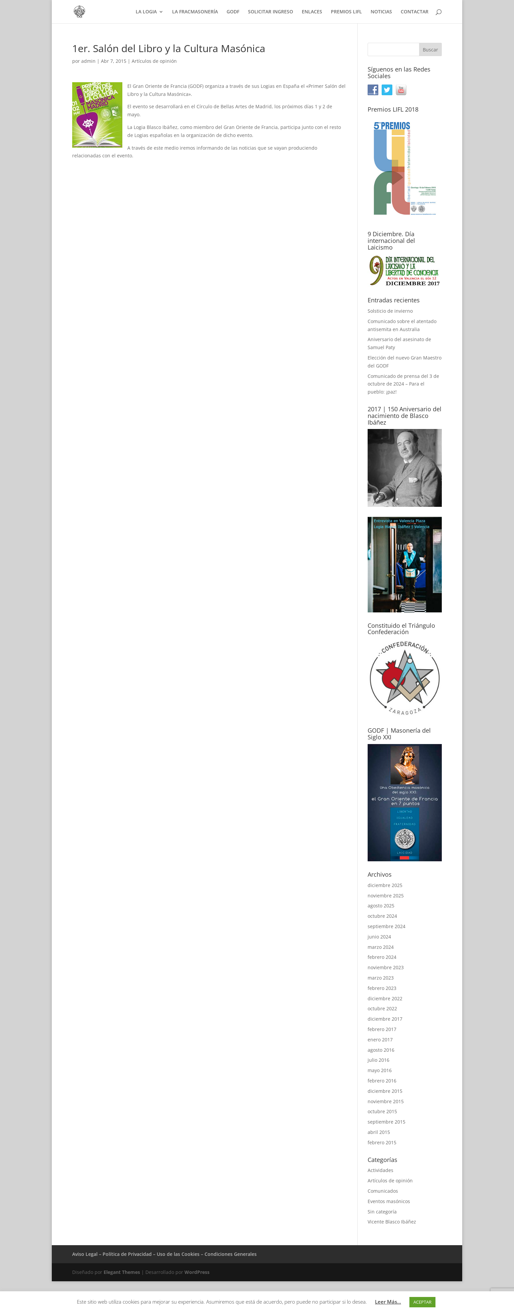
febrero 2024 (382, 957)
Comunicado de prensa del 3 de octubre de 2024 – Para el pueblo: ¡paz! (403, 384)
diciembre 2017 (385, 1019)
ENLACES (312, 12)
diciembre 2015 (385, 1091)
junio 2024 (379, 936)
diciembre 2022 (385, 998)
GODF (233, 12)
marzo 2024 (381, 947)
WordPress (197, 1272)
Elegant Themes (122, 1272)
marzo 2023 (381, 978)
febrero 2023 (382, 988)
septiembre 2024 (386, 926)
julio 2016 (378, 1060)
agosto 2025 (381, 905)
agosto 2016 (381, 1050)
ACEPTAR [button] (422, 1302)
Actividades (380, 1170)
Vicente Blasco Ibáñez (392, 1221)
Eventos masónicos (389, 1201)
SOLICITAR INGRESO (270, 12)
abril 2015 (379, 1132)
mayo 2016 (380, 1070)
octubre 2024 (382, 916)
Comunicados (383, 1191)
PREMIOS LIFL (346, 12)
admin (88, 61)
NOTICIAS (381, 12)
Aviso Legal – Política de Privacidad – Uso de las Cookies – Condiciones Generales (164, 1254)
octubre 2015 (382, 1111)
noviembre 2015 (386, 1101)
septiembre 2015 (386, 1122)
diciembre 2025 (385, 885)
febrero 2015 (382, 1142)
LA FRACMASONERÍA (195, 12)
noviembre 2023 (386, 967)
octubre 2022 (382, 1008)
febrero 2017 (382, 1029)
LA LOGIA (146, 12)
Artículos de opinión (154, 61)
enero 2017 (380, 1039)
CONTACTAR (414, 12)
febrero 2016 (382, 1080)
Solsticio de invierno (390, 311)
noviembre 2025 (386, 895)
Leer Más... (388, 1301)
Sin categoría (382, 1211)
